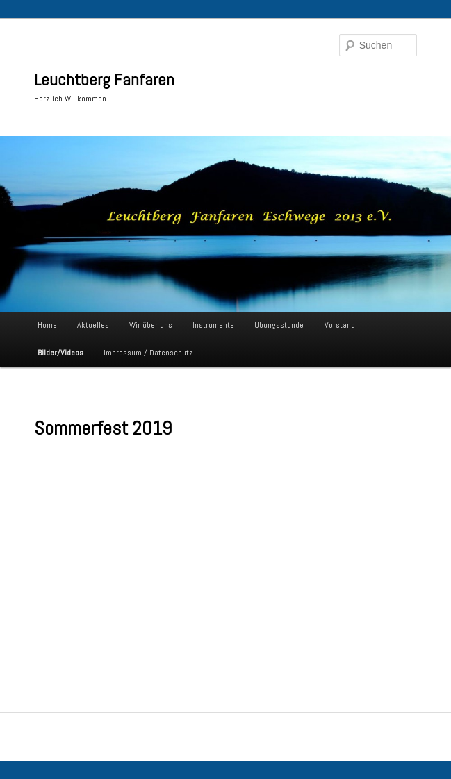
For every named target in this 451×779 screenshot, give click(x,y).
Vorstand (340, 324)
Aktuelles (93, 324)
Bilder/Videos (60, 352)
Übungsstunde (279, 324)
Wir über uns (150, 324)
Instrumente (213, 324)
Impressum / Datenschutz (148, 352)
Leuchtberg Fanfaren (104, 79)
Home (47, 324)
